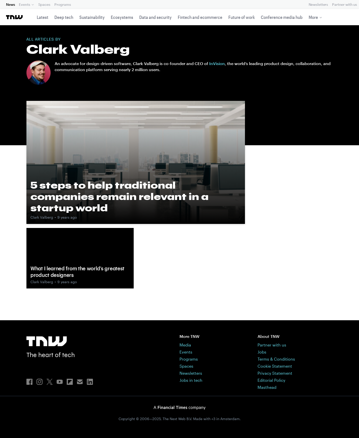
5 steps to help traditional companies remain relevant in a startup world (119, 196)
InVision (217, 63)
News (10, 4)
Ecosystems (122, 17)
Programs (62, 4)
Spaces (44, 4)
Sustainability (92, 17)
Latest (42, 17)
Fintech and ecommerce (200, 17)
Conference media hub (282, 17)
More (313, 17)
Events (24, 4)
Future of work (241, 17)
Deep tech (63, 17)
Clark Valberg (41, 217)
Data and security (155, 17)
